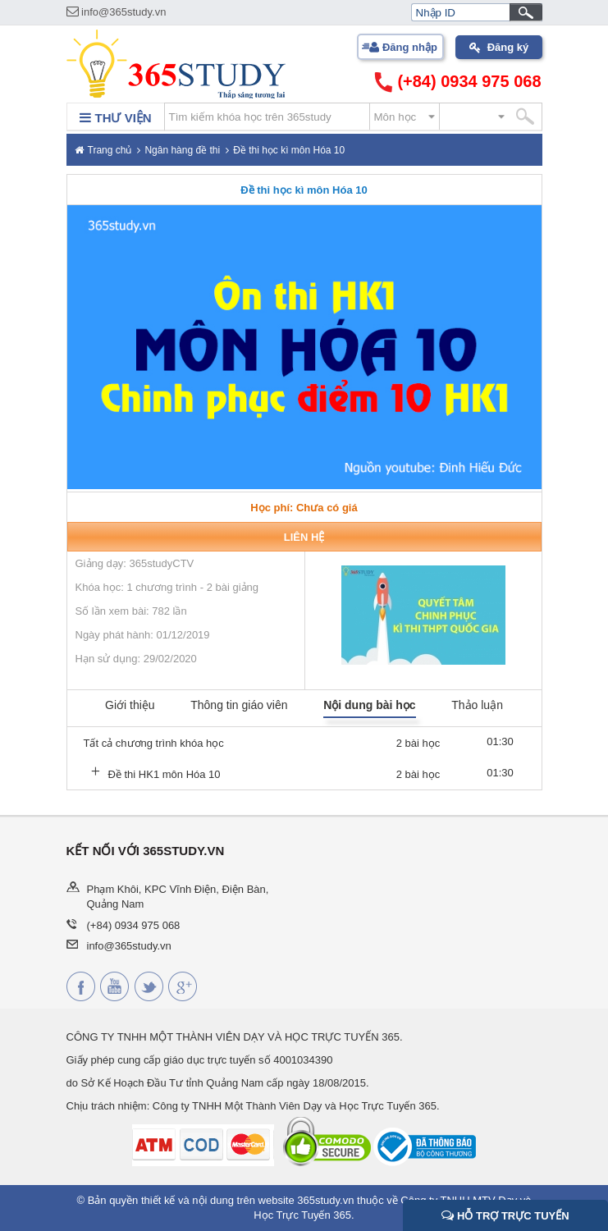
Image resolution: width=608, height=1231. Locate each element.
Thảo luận (477, 705)
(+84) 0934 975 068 (458, 82)
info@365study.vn (116, 12)
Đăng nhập (409, 47)
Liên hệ (304, 537)
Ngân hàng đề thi (182, 150)
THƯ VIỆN (115, 118)
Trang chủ (110, 150)
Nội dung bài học (369, 705)
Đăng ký (508, 47)
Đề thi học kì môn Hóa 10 (289, 150)
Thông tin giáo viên (238, 705)
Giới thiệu (130, 705)
